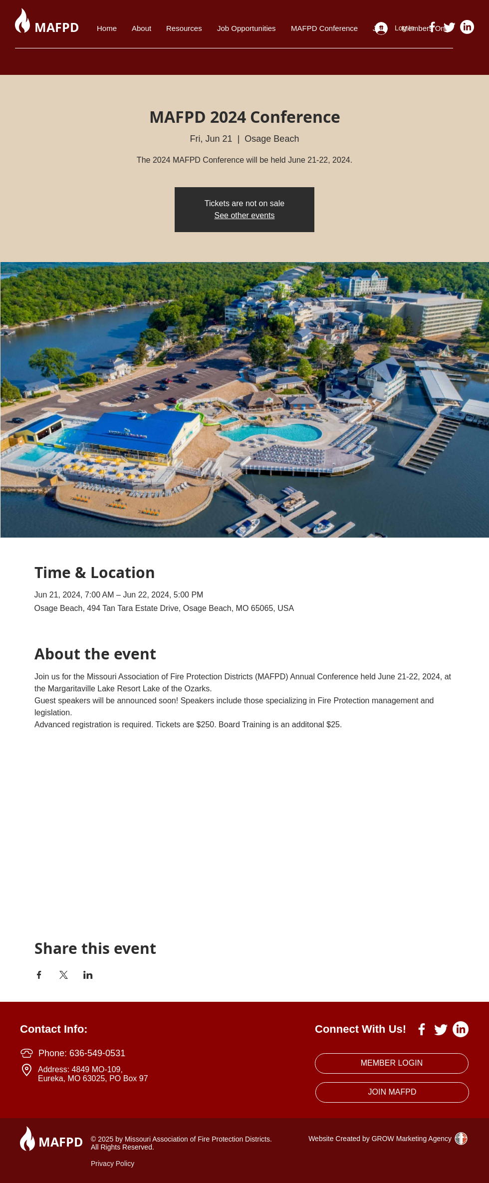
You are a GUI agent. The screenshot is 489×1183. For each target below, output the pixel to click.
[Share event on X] (63, 975)
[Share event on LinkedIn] (88, 975)
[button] (184, 28)
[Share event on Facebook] (39, 975)
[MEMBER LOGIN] (392, 1063)
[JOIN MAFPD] (392, 1092)
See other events (245, 215)
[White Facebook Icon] (432, 27)
